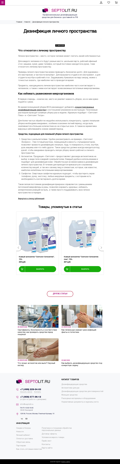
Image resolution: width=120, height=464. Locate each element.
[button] (18, 248)
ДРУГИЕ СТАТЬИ (60, 294)
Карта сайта (65, 462)
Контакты (37, 392)
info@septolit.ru (26, 404)
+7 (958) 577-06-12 (30, 397)
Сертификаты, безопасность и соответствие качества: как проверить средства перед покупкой (37, 332)
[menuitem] (74, 384)
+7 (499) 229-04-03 (30, 389)
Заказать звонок (26, 392)
